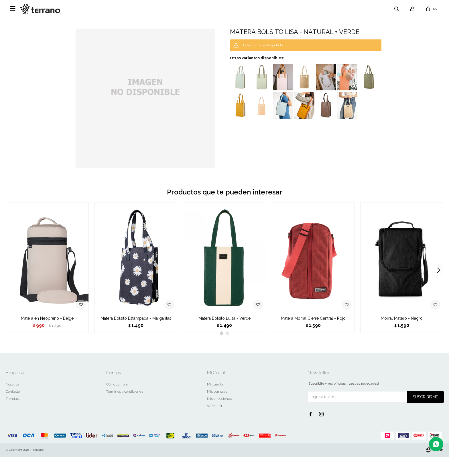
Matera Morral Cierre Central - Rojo (313, 318)
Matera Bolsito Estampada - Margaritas (136, 318)
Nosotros (12, 384)
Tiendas (12, 399)
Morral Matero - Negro (402, 318)
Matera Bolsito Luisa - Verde (224, 318)
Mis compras (217, 392)
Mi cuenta (215, 384)
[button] (438, 270)
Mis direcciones (219, 399)
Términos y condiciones (124, 392)
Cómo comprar (117, 384)
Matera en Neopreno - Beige (47, 318)
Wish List (214, 406)
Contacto (13, 392)
